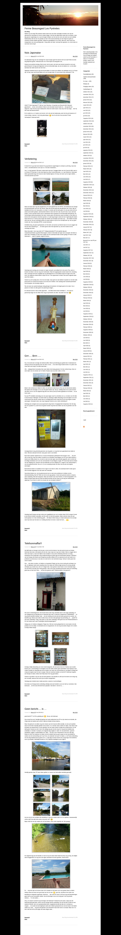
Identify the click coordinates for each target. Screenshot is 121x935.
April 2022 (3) (86, 393)
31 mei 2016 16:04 (40, 56)
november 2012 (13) (88, 94)
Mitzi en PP (33, 56)
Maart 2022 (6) (87, 390)
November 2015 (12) (88, 190)
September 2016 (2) (88, 216)
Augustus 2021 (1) (88, 375)
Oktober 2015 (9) (87, 187)
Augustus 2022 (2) (88, 404)
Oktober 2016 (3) (87, 219)
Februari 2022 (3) (87, 388)
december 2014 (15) (88, 161)
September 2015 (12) (88, 184)
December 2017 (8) (88, 260)
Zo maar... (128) (87, 81)
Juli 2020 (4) (86, 337)
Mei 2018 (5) (86, 274)
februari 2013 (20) (87, 102)
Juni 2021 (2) (86, 369)
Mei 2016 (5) (86, 206)
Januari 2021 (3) (87, 356)
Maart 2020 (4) (87, 348)
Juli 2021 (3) (86, 372)
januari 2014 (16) (87, 131)
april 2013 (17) (87, 107)
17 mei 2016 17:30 (40, 546)
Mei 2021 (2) (86, 367)
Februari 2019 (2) (87, 298)
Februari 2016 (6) (87, 198)
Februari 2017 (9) (87, 230)
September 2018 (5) (88, 284)
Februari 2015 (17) (88, 166)
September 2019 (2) (88, 316)
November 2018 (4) (88, 290)
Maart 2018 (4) (87, 268)
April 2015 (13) (87, 171)
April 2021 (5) (86, 364)
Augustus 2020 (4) (88, 329)
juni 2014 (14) (86, 145)
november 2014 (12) (88, 158)
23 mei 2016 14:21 (40, 359)
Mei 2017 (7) (86, 237)
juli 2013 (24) (86, 115)
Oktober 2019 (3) (87, 319)
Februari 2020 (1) (87, 327)
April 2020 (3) (86, 345)
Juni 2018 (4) (86, 276)
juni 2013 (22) (86, 113)
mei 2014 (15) (86, 142)
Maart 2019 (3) (87, 300)
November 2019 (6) (88, 321)
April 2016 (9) (86, 203)
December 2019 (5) (88, 324)
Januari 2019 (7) (87, 295)
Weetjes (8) (86, 84)
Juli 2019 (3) (86, 311)
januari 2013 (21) (87, 99)
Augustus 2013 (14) (88, 118)
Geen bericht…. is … (36, 709)
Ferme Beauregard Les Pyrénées (42, 28)
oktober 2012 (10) (87, 92)
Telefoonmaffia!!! (33, 543)
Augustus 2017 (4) (88, 250)
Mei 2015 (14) (86, 174)
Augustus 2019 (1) (88, 313)
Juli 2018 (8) (86, 279)
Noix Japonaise (33, 52)
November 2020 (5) (88, 332)
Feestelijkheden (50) (88, 74)
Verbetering (31, 159)
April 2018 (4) (86, 271)
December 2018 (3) (88, 292)
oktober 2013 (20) (87, 123)
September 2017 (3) (88, 252)
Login (84, 420)
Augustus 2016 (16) (88, 214)
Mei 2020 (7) (86, 343)
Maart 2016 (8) (87, 200)
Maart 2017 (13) (87, 232)
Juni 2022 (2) (86, 398)
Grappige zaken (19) (88, 86)
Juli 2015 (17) (86, 179)
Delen (26, 145)
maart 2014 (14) (87, 137)
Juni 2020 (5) (86, 340)
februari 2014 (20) (87, 134)
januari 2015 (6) (87, 163)
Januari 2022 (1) (87, 385)
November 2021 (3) (88, 380)
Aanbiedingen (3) (87, 89)
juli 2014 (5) (86, 147)
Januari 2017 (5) (87, 227)
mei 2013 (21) (86, 110)
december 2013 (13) (88, 129)
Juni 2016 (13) (87, 208)
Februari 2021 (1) (87, 359)
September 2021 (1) (88, 377)
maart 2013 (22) (87, 105)
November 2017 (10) (88, 258)
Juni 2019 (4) (86, 308)
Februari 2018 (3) (87, 266)
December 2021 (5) (88, 382)
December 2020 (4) (88, 353)
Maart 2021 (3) (87, 361)
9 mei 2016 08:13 (39, 712)
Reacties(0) (27, 144)
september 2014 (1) (88, 153)
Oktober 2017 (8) (87, 255)
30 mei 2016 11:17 (40, 162)
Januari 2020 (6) (87, 351)
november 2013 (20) (88, 126)
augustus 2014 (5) (87, 150)
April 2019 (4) (86, 303)
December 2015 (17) (88, 192)
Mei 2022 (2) (86, 396)
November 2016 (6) (88, 222)
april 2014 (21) (87, 139)
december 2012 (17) (88, 97)
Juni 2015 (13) (87, 176)
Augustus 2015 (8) (88, 182)
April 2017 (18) (87, 235)
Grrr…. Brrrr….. (33, 355)
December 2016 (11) (88, 224)
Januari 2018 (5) (87, 263)
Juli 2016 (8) (86, 211)
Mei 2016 (75, 56)
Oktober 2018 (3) (87, 287)
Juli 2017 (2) (86, 247)
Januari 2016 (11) (87, 195)
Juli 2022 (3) (86, 401)
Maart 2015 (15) (87, 168)
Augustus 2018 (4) (88, 282)
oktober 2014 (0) (87, 155)
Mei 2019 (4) (86, 306)
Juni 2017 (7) (86, 244)
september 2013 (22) (88, 121)
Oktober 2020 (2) (87, 335)
